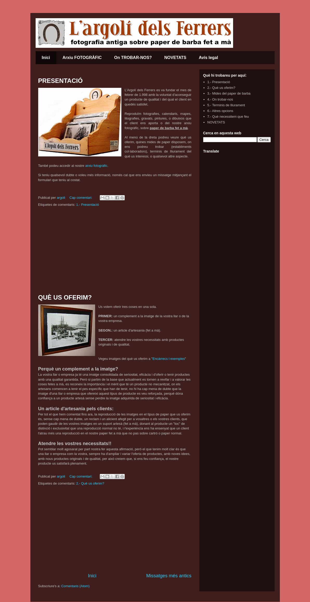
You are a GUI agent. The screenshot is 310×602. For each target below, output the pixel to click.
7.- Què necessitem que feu (228, 116)
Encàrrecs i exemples (169, 359)
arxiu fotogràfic (96, 166)
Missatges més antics (169, 575)
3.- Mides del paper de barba (228, 93)
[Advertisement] (115, 250)
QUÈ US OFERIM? (65, 297)
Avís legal (208, 57)
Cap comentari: (81, 198)
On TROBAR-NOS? (133, 57)
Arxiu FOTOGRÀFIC (82, 57)
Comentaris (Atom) (75, 586)
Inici (46, 57)
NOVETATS (175, 57)
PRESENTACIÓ (60, 80)
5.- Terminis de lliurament (226, 105)
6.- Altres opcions (220, 111)
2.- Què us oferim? (90, 483)
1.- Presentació (87, 205)
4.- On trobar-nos (220, 99)
